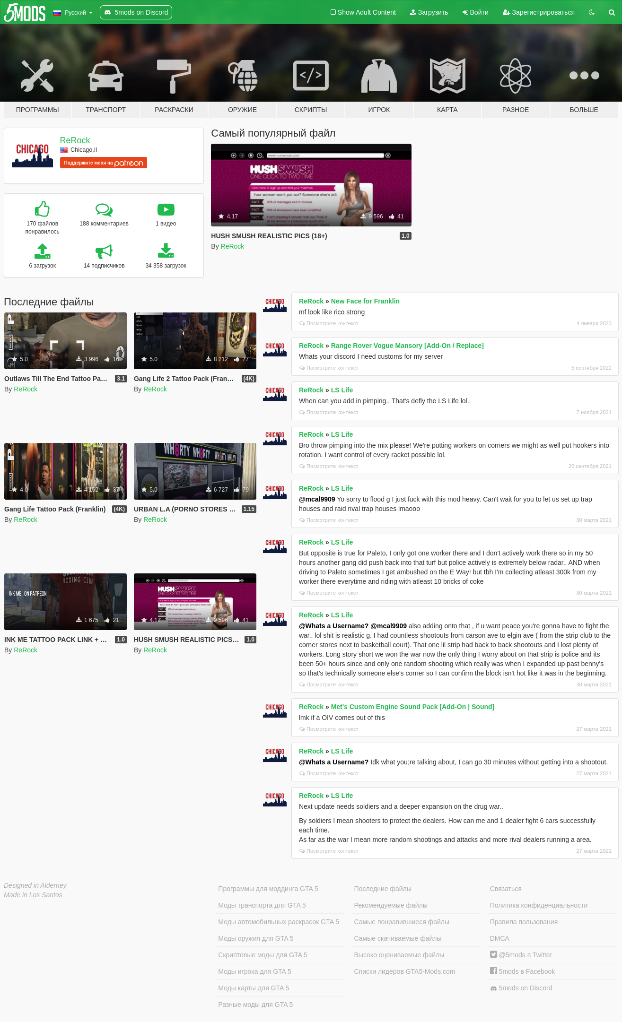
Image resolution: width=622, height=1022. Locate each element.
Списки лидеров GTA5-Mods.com (405, 971)
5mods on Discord (521, 988)
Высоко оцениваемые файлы (399, 955)
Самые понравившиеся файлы (401, 922)
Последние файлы (383, 888)
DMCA (499, 938)
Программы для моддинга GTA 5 (268, 888)
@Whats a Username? (333, 626)
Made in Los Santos (33, 895)
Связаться (506, 888)
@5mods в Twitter (521, 955)
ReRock (75, 140)
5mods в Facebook (522, 971)
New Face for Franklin (365, 301)
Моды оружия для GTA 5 (255, 938)
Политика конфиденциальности (539, 905)
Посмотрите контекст (329, 323)
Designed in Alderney (35, 885)
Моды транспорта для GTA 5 (262, 905)
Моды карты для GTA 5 (253, 988)
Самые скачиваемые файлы (398, 938)
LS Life (342, 390)
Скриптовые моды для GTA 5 (262, 955)
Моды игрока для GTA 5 (254, 971)
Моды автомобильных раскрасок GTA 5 (278, 922)
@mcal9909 (317, 499)
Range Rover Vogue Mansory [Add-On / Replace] (407, 345)
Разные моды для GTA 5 (255, 1004)
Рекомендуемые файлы (391, 905)
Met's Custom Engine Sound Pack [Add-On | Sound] (413, 706)
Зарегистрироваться (539, 12)
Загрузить (429, 12)
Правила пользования (524, 922)
